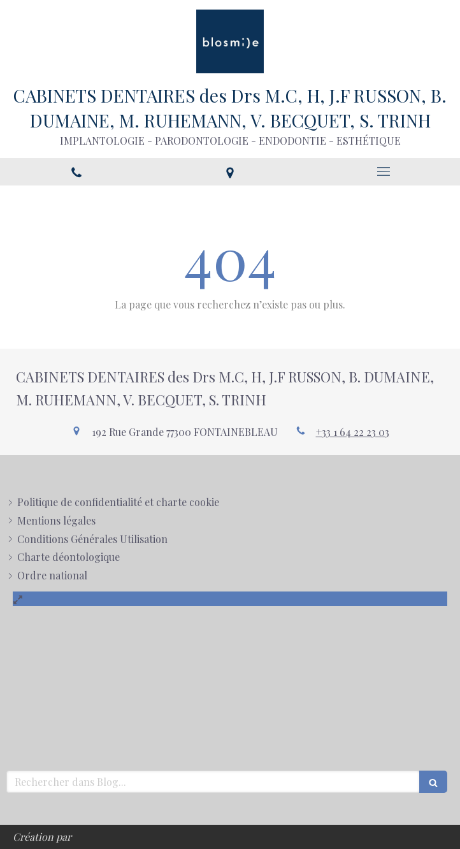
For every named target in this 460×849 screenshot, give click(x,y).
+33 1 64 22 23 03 (352, 432)
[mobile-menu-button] (383, 171)
